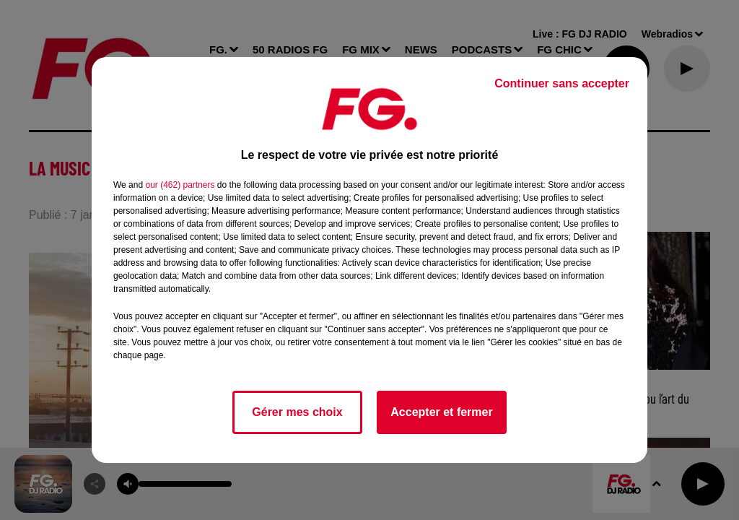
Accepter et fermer (441, 412)
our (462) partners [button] (179, 185)
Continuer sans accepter (561, 83)
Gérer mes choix (297, 412)
